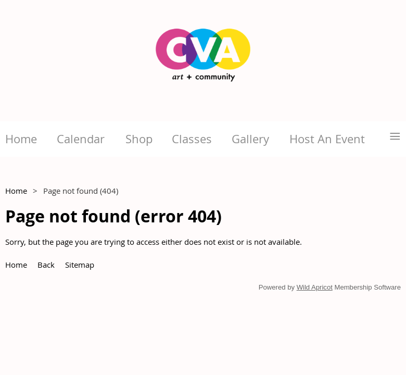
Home (16, 190)
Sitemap (79, 264)
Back (46, 264)
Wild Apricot (315, 287)
